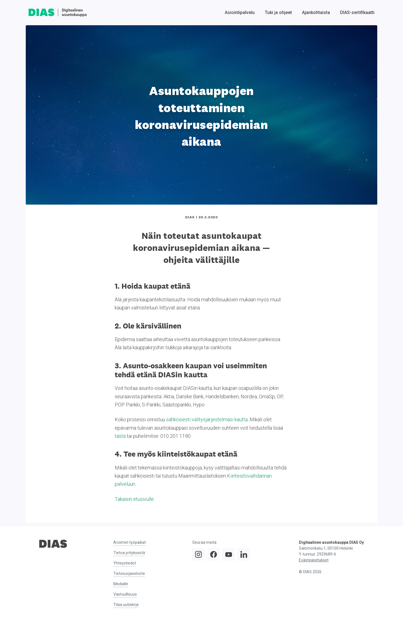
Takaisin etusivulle (134, 499)
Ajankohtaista (316, 12)
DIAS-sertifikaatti (357, 12)
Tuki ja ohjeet (278, 12)
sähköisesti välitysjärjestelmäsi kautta (207, 419)
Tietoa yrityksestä (129, 552)
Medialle (120, 584)
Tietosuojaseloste (129, 573)
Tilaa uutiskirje (126, 604)
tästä (120, 436)
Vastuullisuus (125, 594)
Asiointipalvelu (240, 12)
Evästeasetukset (314, 560)
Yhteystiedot (124, 563)
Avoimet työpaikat (129, 542)
